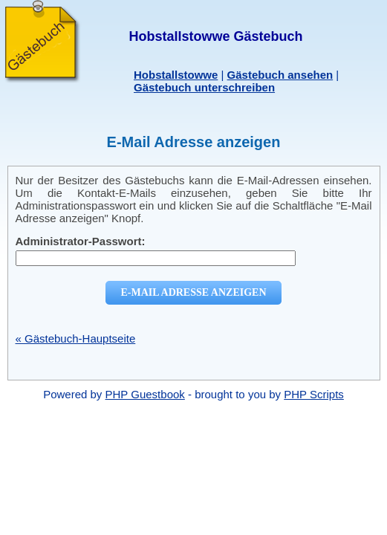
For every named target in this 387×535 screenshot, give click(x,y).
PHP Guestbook (145, 394)
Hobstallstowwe (176, 74)
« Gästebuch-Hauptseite (76, 338)
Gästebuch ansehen (280, 74)
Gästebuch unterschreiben (204, 87)
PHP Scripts (314, 394)
